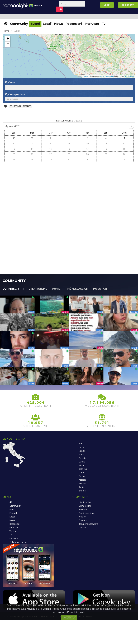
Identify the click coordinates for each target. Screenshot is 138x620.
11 (106, 143)
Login (107, 5)
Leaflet (85, 76)
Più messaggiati (77, 288)
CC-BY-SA (129, 76)
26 (124, 154)
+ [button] (8, 39)
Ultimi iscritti (13, 288)
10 (87, 143)
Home (6, 30)
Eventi (35, 24)
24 (87, 154)
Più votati (100, 288)
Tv (103, 24)
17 (87, 148)
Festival (13, 513)
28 (32, 159)
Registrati (128, 5)
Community (19, 24)
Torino (82, 472)
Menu (35, 7)
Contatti (82, 527)
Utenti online (38, 288)
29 (50, 159)
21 (32, 154)
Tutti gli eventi (20, 106)
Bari (81, 443)
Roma (81, 454)
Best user (83, 509)
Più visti (57, 288)
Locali (47, 24)
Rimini (81, 487)
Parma (82, 476)
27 (14, 159)
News (58, 24)
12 (124, 143)
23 (69, 154)
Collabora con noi (18, 542)
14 (32, 148)
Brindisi (82, 490)
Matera (82, 461)
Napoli (82, 450)
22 (50, 154)
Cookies (83, 520)
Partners (13, 538)
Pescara (82, 479)
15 (50, 148)
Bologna (83, 468)
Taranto (82, 458)
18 (106, 148)
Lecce (81, 447)
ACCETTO (69, 617)
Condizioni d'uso (87, 513)
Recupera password (88, 523)
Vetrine (12, 531)
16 (69, 148)
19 (124, 148)
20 (14, 154)
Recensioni (73, 24)
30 (14, 138)
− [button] (8, 44)
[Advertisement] (69, 190)
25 (106, 154)
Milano (82, 465)
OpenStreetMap (107, 76)
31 (32, 138)
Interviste (92, 24)
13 (14, 148)
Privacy (82, 516)
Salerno (82, 483)
